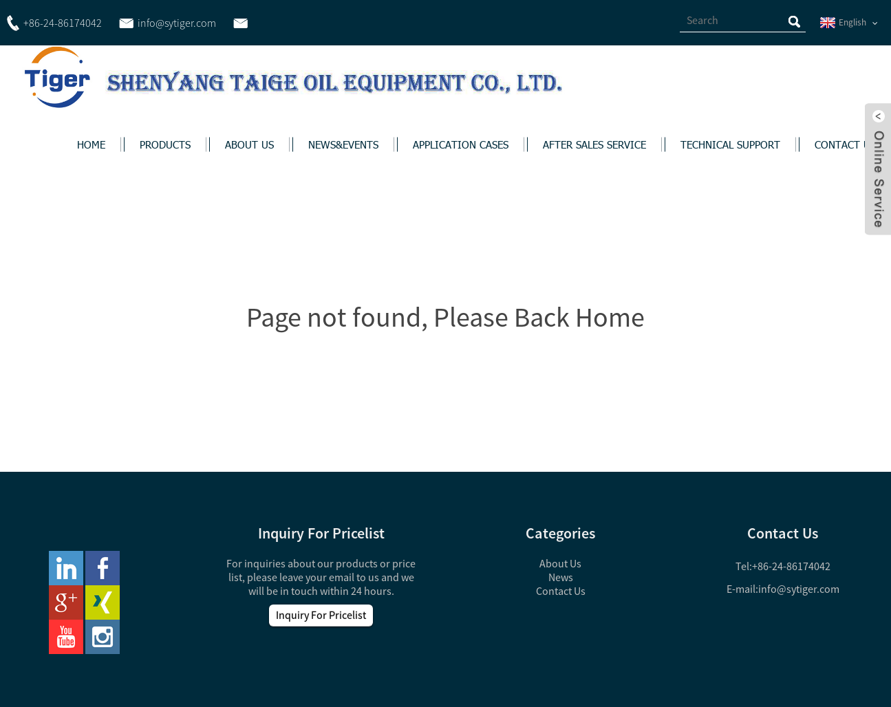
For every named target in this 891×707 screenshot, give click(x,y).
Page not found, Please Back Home (445, 317)
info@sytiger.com (798, 589)
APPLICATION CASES (460, 144)
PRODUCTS (165, 144)
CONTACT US (845, 144)
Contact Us (561, 591)
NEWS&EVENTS (343, 144)
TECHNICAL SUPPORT (730, 144)
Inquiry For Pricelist (321, 615)
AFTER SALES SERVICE (594, 144)
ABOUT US (249, 144)
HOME (91, 144)
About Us (560, 563)
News (560, 577)
